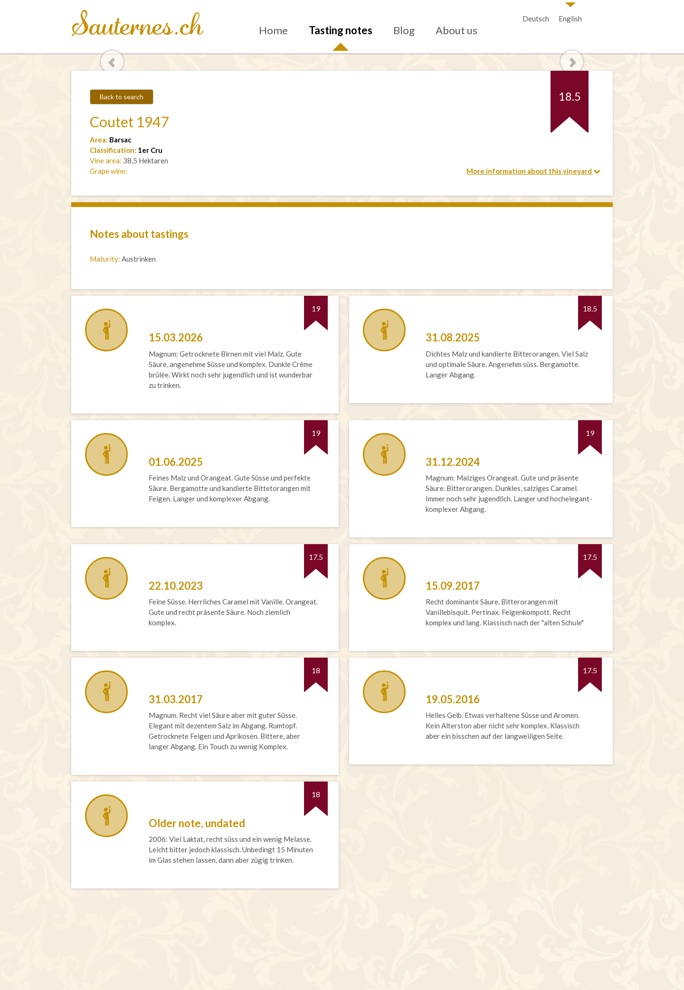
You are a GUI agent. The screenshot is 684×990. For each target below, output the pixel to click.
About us (456, 30)
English (570, 18)
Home (273, 30)
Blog (404, 30)
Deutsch (535, 18)
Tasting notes (340, 30)
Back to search (121, 97)
